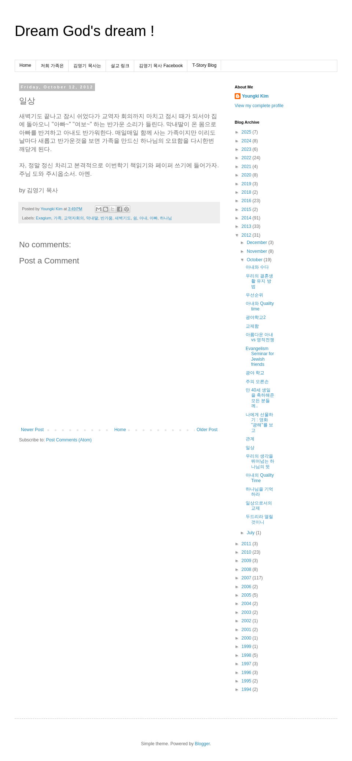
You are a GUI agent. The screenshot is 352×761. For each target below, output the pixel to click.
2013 (247, 226)
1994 (247, 689)
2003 (247, 612)
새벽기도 (123, 218)
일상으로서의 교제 (259, 505)
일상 (250, 447)
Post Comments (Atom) (69, 440)
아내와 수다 (257, 267)
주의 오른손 (257, 381)
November (257, 251)
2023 (247, 149)
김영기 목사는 (87, 65)
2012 (247, 235)
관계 (250, 438)
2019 (247, 183)
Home (25, 65)
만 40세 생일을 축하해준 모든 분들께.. (260, 397)
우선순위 (254, 295)
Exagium (43, 218)
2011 (247, 543)
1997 (247, 663)
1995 (247, 681)
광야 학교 (255, 372)
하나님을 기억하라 (259, 492)
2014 (247, 218)
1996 (247, 672)
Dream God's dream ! (84, 31)
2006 (247, 586)
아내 (143, 218)
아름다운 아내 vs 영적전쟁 (260, 337)
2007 (247, 577)
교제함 (252, 326)
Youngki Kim (255, 96)
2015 (247, 209)
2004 (247, 603)
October (255, 259)
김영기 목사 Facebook (161, 65)
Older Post (207, 429)
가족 (58, 218)
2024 (247, 140)
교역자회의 (74, 218)
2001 (247, 629)
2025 (247, 132)
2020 (247, 175)
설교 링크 (120, 65)
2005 (247, 595)
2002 (247, 620)
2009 (247, 560)
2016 (247, 200)
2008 (247, 569)
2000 (247, 638)
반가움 (106, 218)
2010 (247, 552)
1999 (247, 646)
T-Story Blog (204, 65)
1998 (247, 655)
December (257, 242)
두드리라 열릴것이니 (259, 519)
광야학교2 (256, 317)
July (251, 532)
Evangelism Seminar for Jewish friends (260, 356)
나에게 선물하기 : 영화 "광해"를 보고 (259, 422)
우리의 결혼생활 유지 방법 (259, 281)
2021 (247, 166)
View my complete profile (259, 105)
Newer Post (32, 429)
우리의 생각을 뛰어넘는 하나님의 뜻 (260, 461)
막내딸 (92, 218)
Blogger (202, 743)
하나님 (166, 218)
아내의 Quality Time (260, 478)
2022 (247, 157)
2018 (247, 192)
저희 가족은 (52, 65)
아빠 (154, 218)
